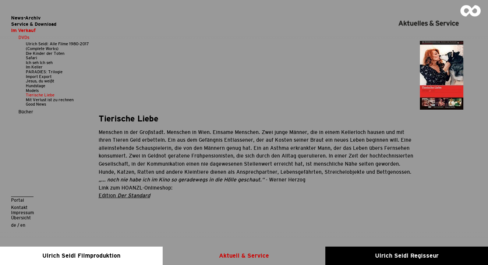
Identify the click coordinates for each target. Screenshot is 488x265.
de (13, 225)
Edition (124, 195)
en (22, 225)
